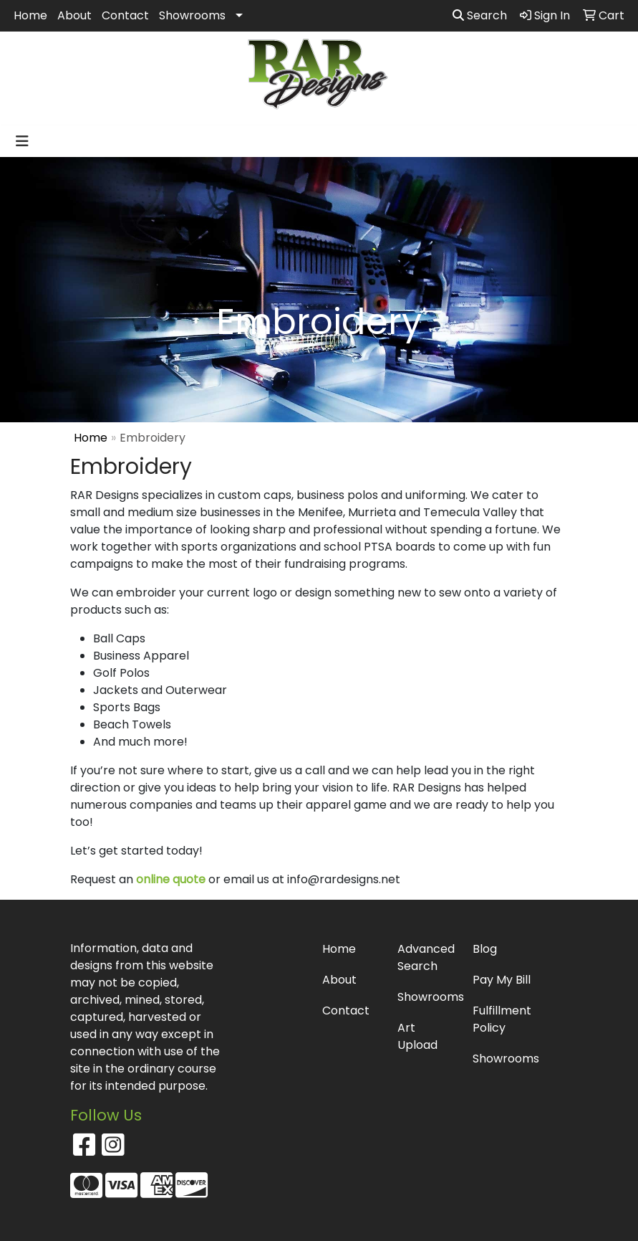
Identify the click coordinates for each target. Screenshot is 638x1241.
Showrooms (192, 15)
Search (480, 15)
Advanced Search (426, 957)
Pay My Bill (502, 979)
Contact (125, 15)
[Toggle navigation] (22, 141)
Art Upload (417, 1036)
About (74, 15)
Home (30, 15)
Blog (485, 949)
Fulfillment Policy (502, 1019)
